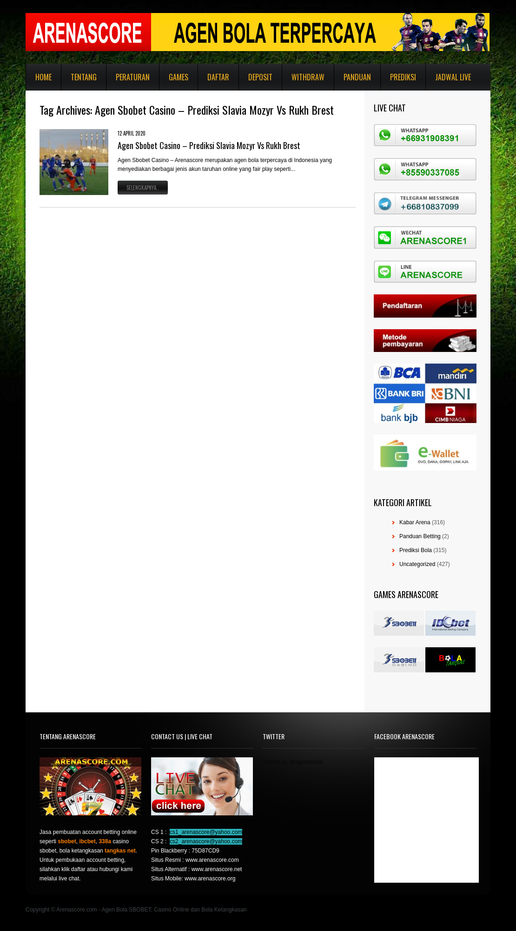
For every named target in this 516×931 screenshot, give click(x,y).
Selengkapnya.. (142, 187)
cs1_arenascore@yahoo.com (206, 832)
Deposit (260, 77)
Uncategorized (417, 564)
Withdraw (307, 77)
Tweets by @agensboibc (293, 762)
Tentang (84, 77)
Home (43, 77)
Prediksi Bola (415, 550)
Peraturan (133, 77)
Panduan (357, 77)
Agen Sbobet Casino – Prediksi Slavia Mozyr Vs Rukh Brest (209, 145)
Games (178, 77)
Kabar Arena (414, 522)
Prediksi (403, 77)
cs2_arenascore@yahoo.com (206, 841)
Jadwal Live (453, 77)
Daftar (218, 77)
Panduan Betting (420, 536)
